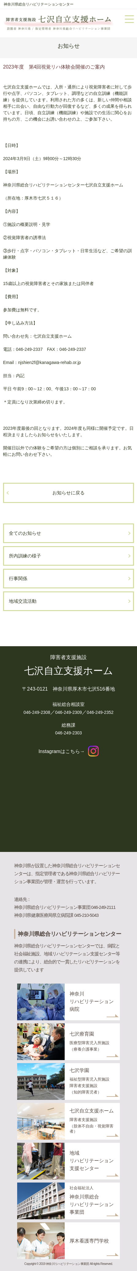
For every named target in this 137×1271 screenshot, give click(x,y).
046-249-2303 (68, 732)
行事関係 (18, 578)
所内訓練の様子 (25, 555)
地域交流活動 (22, 601)
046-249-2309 (68, 712)
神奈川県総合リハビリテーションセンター (39, 4)
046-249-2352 (100, 712)
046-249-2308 (37, 712)
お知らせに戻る (68, 492)
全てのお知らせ (25, 533)
